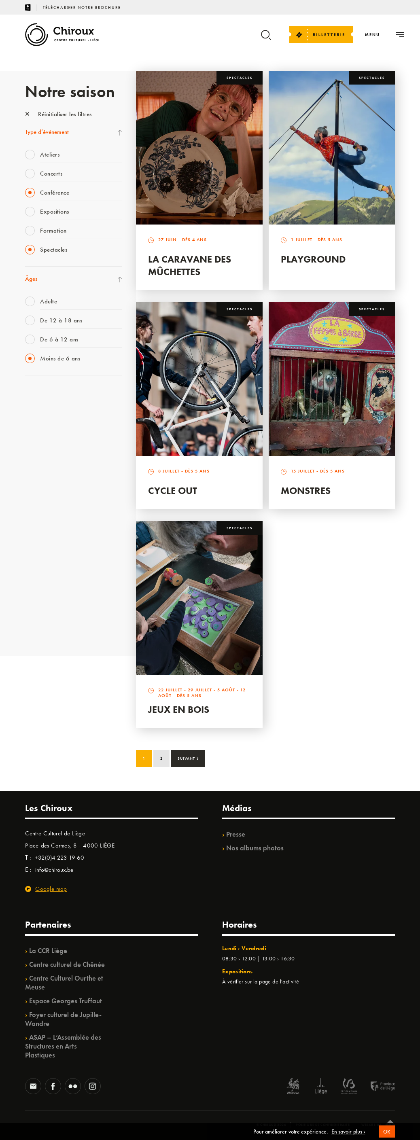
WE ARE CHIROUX (48, 578)
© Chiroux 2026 (271, 1125)
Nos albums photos (255, 847)
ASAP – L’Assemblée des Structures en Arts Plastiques (63, 1046)
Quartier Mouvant (47, 512)
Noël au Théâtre (44, 561)
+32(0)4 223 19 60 (59, 858)
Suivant (188, 758)
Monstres (306, 490)
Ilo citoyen (37, 545)
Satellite (34, 462)
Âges (31, 279)
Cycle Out (172, 490)
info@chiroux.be (54, 870)
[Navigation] (372, 35)
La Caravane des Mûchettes (189, 265)
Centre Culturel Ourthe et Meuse (64, 983)
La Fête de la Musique (51, 396)
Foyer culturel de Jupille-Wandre (63, 1019)
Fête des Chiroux (45, 628)
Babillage (36, 429)
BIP (29, 479)
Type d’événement (47, 132)
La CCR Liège (48, 950)
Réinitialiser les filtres (58, 114)
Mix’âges (36, 445)
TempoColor (40, 595)
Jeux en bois (178, 709)
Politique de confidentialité (323, 1125)
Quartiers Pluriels (45, 528)
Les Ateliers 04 (43, 495)
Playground (313, 259)
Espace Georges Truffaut (65, 1000)
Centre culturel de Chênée (67, 964)
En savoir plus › (348, 1134)
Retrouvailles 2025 (48, 611)
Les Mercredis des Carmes (56, 412)
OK (386, 1134)
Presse (235, 834)
